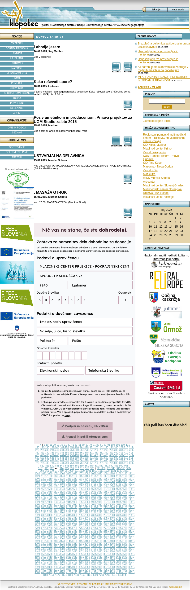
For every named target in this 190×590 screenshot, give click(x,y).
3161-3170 (96, 541)
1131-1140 (59, 476)
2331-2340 (59, 515)
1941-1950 (72, 502)
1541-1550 (72, 489)
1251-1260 (109, 478)
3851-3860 (59, 564)
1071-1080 (84, 473)
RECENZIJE (17, 108)
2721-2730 (46, 528)
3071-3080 (84, 538)
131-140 (54, 447)
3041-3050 (46, 538)
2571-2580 (59, 523)
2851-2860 (109, 530)
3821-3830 (121, 562)
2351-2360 (84, 515)
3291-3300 (59, 546)
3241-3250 (96, 543)
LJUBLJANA (17, 58)
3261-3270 (121, 543)
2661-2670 (72, 525)
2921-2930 (96, 533)
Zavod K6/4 (150, 170)
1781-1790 (72, 497)
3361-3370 (46, 549)
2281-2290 (96, 512)
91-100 (111, 445)
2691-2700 (109, 525)
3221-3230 (72, 543)
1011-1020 (104, 471)
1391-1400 (84, 484)
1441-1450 (46, 486)
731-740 (54, 463)
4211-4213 (117, 575)
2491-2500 (59, 520)
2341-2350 (72, 515)
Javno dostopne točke (157, 121)
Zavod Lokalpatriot (154, 152)
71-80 (96, 445)
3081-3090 (96, 538)
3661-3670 (121, 556)
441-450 (64, 455)
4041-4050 (96, 569)
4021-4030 (72, 569)
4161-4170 (54, 575)
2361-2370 (96, 515)
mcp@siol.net (175, 587)
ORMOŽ (17, 78)
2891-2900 (59, 533)
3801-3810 (96, 562)
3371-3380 (59, 549)
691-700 (113, 460)
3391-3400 (84, 549)
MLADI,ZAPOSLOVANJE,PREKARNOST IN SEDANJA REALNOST (164, 78)
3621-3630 (72, 556)
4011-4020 (59, 569)
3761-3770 (46, 562)
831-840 (59, 465)
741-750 (64, 463)
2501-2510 (72, 520)
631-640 (54, 460)
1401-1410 (96, 484)
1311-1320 (84, 481)
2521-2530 (96, 520)
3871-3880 (84, 564)
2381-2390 (121, 515)
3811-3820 (109, 562)
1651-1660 (109, 491)
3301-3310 (72, 546)
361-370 (84, 452)
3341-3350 (121, 546)
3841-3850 (46, 564)
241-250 (64, 450)
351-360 (74, 452)
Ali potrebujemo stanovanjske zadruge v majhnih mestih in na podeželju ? (163, 68)
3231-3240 (84, 543)
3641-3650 (96, 556)
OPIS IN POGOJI (17, 127)
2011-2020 (59, 504)
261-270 (84, 450)
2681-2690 (96, 525)
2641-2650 (46, 525)
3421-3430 (121, 549)
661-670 (84, 460)
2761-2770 (96, 528)
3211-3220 (59, 543)
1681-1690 (46, 494)
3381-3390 (72, 549)
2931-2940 (109, 533)
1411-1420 (109, 484)
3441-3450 (46, 551)
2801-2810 (46, 530)
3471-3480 (84, 551)
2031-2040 (84, 504)
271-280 (94, 450)
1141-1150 (72, 476)
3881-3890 (96, 564)
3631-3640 (84, 556)
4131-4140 (109, 572)
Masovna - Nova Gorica (158, 166)
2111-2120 (84, 507)
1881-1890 (96, 499)
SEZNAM (17, 132)
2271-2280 (84, 512)
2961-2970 (46, 536)
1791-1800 (84, 497)
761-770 (84, 463)
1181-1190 (121, 476)
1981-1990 (121, 502)
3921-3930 (46, 567)
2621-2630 (121, 523)
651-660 (74, 460)
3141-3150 (72, 541)
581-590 (103, 458)
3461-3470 (72, 551)
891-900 (118, 465)
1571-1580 (109, 489)
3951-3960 (84, 567)
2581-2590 (72, 523)
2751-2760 (84, 528)
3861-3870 (72, 564)
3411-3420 (109, 549)
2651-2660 (59, 525)
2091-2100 (59, 507)
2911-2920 (84, 533)
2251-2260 (59, 512)
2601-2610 (96, 523)
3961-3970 (96, 567)
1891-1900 (109, 499)
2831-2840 (84, 530)
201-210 (123, 447)
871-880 (99, 465)
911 (47, 468)
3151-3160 (84, 541)
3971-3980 (109, 567)
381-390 (103, 452)
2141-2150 (121, 507)
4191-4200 (92, 575)
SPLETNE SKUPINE (17, 152)
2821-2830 (72, 530)
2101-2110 (72, 507)
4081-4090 (46, 572)
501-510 (123, 455)
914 (62, 468)
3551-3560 (84, 554)
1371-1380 (59, 484)
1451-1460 (59, 486)
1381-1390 (72, 484)
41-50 (74, 445)
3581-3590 (121, 554)
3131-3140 (59, 541)
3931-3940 (59, 567)
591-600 (113, 458)
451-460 (74, 455)
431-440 (54, 455)
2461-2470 (121, 517)
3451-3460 (59, 551)
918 (82, 468)
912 (52, 468)
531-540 (54, 458)
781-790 (103, 463)
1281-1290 (46, 481)
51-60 (81, 445)
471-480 (94, 455)
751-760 (74, 463)
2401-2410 (46, 517)
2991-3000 (84, 536)
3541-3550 (72, 554)
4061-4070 (121, 569)
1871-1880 (84, 499)
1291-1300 (59, 481)
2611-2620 (109, 523)
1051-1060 (59, 473)
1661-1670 (121, 491)
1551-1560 (84, 489)
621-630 (44, 460)
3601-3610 (46, 556)
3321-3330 (96, 546)
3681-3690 (46, 559)
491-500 (113, 455)
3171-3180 (109, 541)
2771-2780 (109, 528)
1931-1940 (59, 502)
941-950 (121, 468)
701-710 (123, 460)
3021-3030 (121, 536)
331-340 (54, 452)
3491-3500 (109, 551)
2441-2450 (96, 517)
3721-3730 (96, 559)
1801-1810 (96, 497)
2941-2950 (121, 533)
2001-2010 (46, 504)
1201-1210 (46, 478)
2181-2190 (72, 510)
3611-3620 (59, 556)
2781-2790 (121, 528)
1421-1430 (121, 484)
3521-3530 (46, 554)
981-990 (69, 471)
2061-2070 (121, 504)
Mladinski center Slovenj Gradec (163, 185)
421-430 (44, 455)
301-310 (123, 450)
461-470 (84, 455)
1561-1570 (96, 489)
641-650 (64, 460)
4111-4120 (84, 572)
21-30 (60, 445)
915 (67, 468)
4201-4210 (104, 575)
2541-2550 (121, 520)
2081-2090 (46, 507)
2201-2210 (96, 510)
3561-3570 (96, 554)
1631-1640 (84, 491)
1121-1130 (46, 476)
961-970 (49, 471)
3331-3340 (109, 546)
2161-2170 (46, 510)
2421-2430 (72, 517)
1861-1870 (72, 499)
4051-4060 (109, 569)
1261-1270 (121, 478)
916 (72, 468)
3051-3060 (59, 538)
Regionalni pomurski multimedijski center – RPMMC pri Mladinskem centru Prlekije (164, 138)
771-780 (94, 463)
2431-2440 (84, 517)
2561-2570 (46, 523)
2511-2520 (84, 520)
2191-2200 (84, 510)
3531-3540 (59, 554)
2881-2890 (46, 533)
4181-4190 (79, 575)
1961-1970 (96, 502)
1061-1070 (72, 473)
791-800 (113, 463)
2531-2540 (109, 520)
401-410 (123, 452)
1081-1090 (96, 473)
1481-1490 (96, 486)
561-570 (84, 458)
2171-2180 (59, 510)
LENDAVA (17, 53)
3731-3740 (109, 559)
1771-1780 (59, 497)
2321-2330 (46, 515)
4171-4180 (67, 575)
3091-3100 (109, 538)
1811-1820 (109, 497)
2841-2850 (96, 530)
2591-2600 (84, 523)
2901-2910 (72, 533)
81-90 (103, 445)
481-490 (103, 455)
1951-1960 (84, 502)
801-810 (123, 463)
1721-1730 (96, 494)
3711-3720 (84, 559)
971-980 (59, 471)
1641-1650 (96, 491)
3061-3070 (72, 538)
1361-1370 (46, 484)
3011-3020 (109, 536)
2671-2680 (84, 525)
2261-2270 (72, 512)
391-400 (113, 452)
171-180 (94, 447)
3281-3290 (46, 546)
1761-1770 (46, 497)
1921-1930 (46, 502)
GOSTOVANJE (17, 147)
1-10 (46, 445)
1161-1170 (96, 476)
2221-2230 (121, 510)
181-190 (103, 447)
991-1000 (80, 471)
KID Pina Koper (153, 162)
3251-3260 (109, 543)
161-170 (84, 447)
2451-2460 (109, 517)
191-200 (113, 447)
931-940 (111, 468)
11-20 (53, 445)
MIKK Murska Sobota (156, 178)
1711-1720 (84, 494)
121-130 (44, 447)
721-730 (44, 463)
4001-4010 (46, 569)
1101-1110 (121, 473)
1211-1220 (59, 478)
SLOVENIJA (16, 88)
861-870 (89, 465)
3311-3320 (84, 546)
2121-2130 (96, 507)
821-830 (49, 465)
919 (87, 468)
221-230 (44, 450)
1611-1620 (59, 491)
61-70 (89, 445)
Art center (149, 181)
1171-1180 (109, 476)
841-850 (69, 465)
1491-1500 (109, 486)
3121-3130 (46, 541)
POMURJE (17, 83)
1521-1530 (46, 489)
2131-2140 (109, 507)
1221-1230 (72, 478)
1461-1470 (72, 486)
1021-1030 (116, 471)
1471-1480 (84, 486)
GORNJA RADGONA (17, 48)
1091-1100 (109, 473)
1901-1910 (121, 499)
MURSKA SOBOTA (17, 73)
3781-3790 (72, 562)
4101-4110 (72, 572)
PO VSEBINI (17, 103)
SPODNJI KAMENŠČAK (17, 93)
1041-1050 (46, 473)
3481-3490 (96, 551)
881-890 (108, 465)
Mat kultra (149, 174)
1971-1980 (109, 502)
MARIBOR (16, 68)
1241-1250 (96, 478)
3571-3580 (109, 554)
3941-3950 (72, 567)
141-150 (64, 447)
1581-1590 (121, 489)
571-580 (94, 458)
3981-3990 (121, 567)
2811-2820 (59, 530)
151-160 (74, 447)
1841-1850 (46, 499)
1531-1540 (59, 489)
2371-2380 (109, 515)
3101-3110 (121, 538)
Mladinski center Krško (157, 148)
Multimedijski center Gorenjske (162, 189)
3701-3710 (72, 559)
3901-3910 (121, 564)
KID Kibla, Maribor (154, 144)
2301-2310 (121, 512)
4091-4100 (59, 572)
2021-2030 (72, 504)
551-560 (74, 458)
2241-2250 (46, 512)
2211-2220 (109, 510)
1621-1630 (72, 491)
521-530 (44, 458)
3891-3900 (109, 564)
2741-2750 (72, 528)
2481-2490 (46, 520)
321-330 (44, 452)
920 (92, 468)
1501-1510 (121, 486)
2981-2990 (72, 536)
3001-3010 (96, 536)
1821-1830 (121, 497)
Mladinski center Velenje (158, 196)
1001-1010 (91, 471)
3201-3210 (46, 543)
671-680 (94, 460)
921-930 (101, 468)
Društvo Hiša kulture (155, 193)
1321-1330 (96, 481)
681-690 (103, 460)
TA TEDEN (17, 43)
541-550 (64, 458)
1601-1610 (46, 491)
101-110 (120, 445)
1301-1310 (72, 481)
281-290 (103, 450)
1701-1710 (72, 494)
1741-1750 (121, 494)
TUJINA (17, 98)
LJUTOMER (17, 63)
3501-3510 (121, 551)
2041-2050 (96, 504)
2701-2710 (121, 525)
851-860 (79, 465)
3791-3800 (84, 562)
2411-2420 (59, 517)
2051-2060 (109, 504)
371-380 (94, 452)
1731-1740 (109, 494)
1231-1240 (84, 478)
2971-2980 (59, 536)
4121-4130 (96, 572)
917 (77, 468)
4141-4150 (121, 572)
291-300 (113, 450)
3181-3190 (121, 541)
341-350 (64, 452)
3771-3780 (59, 562)
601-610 (123, 458)
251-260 (74, 450)
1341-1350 (121, 481)
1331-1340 (109, 481)
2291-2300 (109, 512)
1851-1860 (59, 499)
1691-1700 (59, 494)
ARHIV (17, 113)
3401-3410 (96, 549)
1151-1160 (84, 476)
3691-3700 (59, 559)
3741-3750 (121, 559)
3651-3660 (109, 556)
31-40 (67, 445)
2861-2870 (121, 530)
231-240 (54, 450)
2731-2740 (59, 528)
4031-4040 (84, 569)
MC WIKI (17, 157)
